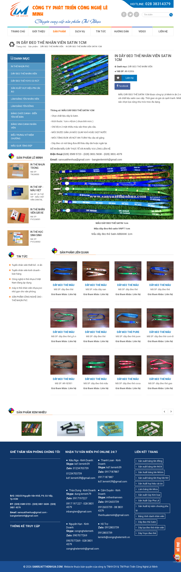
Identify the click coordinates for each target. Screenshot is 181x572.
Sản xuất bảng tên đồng (149, 461)
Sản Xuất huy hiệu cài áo (149, 483)
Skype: (70, 463)
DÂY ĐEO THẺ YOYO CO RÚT (25, 81)
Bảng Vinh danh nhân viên (150, 516)
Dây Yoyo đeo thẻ (146, 533)
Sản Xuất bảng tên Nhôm (150, 472)
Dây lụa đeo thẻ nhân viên (150, 527)
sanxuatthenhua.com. (47, 566)
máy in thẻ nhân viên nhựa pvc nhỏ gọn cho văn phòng (27, 290)
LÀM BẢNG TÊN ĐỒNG (22, 106)
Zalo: (69, 468)
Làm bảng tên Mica (147, 489)
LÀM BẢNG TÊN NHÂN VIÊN (25, 99)
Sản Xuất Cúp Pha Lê (147, 500)
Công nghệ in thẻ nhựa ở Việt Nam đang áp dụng (26, 281)
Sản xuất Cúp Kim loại (148, 495)
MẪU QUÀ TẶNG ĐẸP (21, 145)
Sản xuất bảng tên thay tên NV (152, 478)
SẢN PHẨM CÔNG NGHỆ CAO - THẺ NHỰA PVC (27, 298)
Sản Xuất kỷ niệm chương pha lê (152, 508)
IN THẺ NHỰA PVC (20, 66)
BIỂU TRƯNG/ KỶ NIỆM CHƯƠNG (22, 137)
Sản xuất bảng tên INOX (149, 466)
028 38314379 (157, 4)
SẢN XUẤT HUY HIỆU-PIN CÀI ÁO (25, 90)
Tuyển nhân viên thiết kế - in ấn (27, 265)
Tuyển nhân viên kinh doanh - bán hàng (26, 272)
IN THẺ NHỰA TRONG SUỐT (37, 168)
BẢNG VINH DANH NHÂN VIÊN (23, 126)
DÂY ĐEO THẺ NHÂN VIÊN (24, 73)
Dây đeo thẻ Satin (146, 522)
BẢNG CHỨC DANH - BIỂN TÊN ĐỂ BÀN (24, 115)
